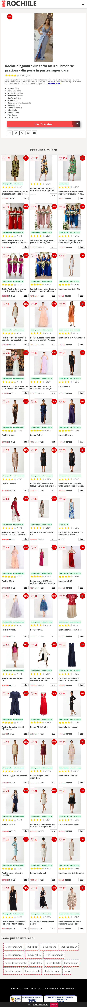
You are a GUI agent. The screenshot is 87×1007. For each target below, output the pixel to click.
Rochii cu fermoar (13, 954)
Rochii (67, 971)
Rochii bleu (32, 946)
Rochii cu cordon (69, 946)
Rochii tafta (36, 962)
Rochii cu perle (49, 946)
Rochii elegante (32, 971)
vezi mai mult (54, 83)
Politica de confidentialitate (44, 988)
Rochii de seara (51, 971)
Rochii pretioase (13, 971)
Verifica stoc (57, 124)
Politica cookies (67, 988)
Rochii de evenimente (15, 962)
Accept (54, 1004)
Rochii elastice (34, 954)
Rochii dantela (53, 962)
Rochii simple (70, 962)
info (25, 198)
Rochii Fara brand (13, 946)
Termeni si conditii (20, 988)
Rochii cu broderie (54, 954)
